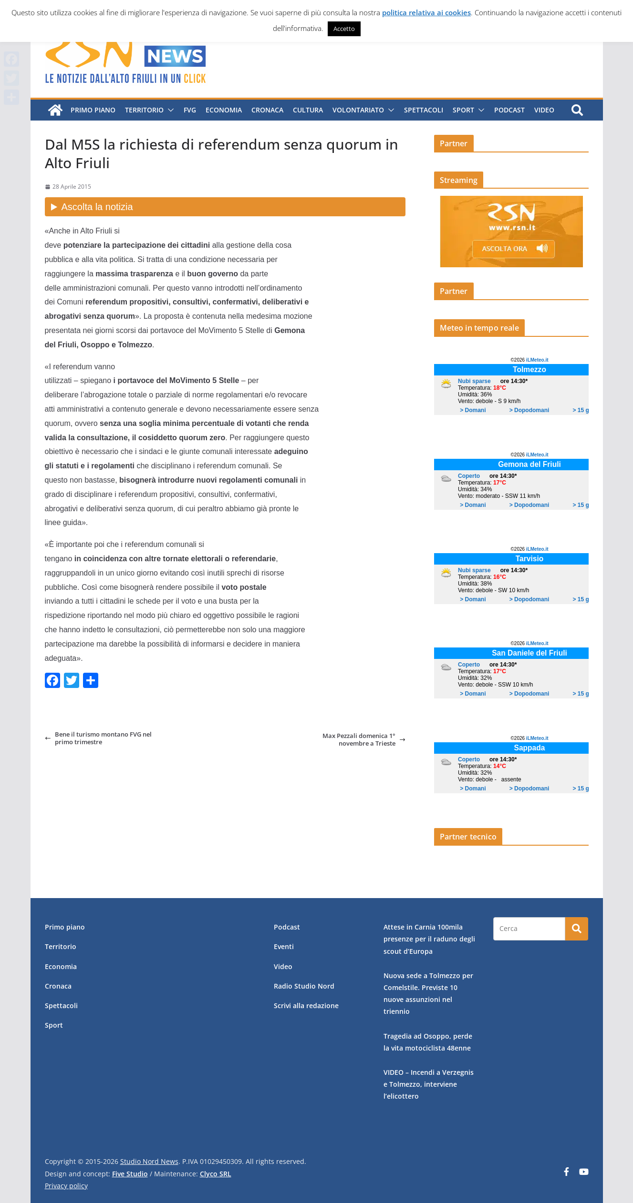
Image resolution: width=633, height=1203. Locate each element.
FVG (190, 109)
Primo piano (93, 109)
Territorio (144, 109)
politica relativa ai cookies (426, 12)
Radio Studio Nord (304, 986)
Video (544, 109)
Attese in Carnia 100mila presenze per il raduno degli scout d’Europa (429, 938)
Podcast (509, 109)
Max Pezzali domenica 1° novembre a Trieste (363, 740)
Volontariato (358, 109)
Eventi (284, 946)
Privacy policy (66, 1185)
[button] (169, 110)
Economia (224, 109)
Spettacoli (423, 109)
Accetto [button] (344, 28)
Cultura (308, 109)
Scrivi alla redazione (306, 1005)
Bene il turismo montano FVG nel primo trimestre (98, 738)
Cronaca (267, 109)
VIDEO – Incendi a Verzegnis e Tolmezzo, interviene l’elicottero (429, 1084)
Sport (463, 109)
